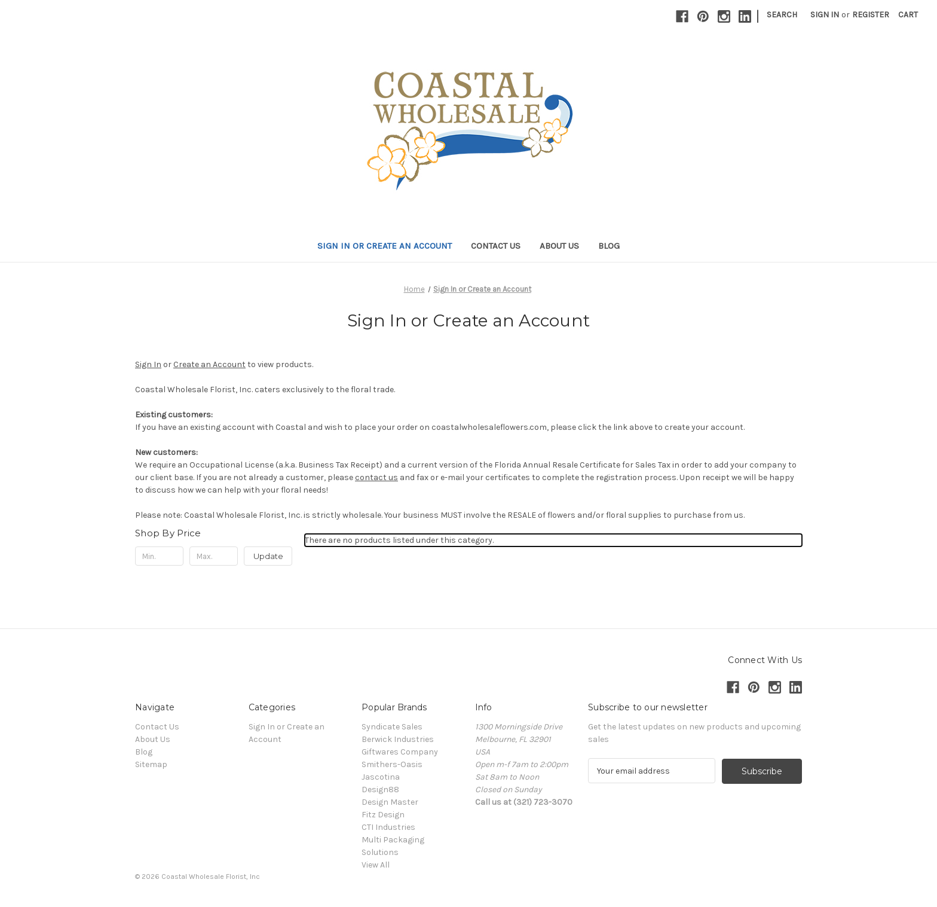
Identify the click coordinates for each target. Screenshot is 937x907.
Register (870, 15)
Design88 (380, 789)
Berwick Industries (398, 739)
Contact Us (495, 245)
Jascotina (381, 777)
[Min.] (159, 556)
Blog (609, 245)
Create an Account (209, 364)
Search (782, 15)
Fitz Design (383, 815)
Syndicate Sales (392, 727)
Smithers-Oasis (392, 764)
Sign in (824, 15)
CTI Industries (388, 827)
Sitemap (151, 764)
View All (376, 865)
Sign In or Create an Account (384, 245)
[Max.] (213, 556)
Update (268, 556)
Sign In (148, 364)
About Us (559, 245)
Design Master (390, 802)
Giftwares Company (400, 752)
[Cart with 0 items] (908, 14)
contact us (376, 477)
